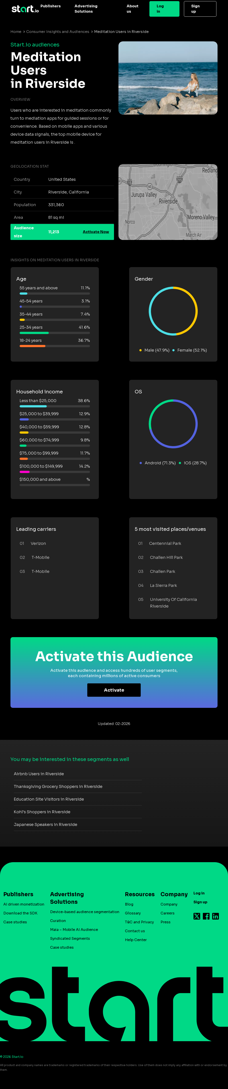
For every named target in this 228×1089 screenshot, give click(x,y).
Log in (160, 9)
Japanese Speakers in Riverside (45, 824)
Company (172, 894)
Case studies (15, 922)
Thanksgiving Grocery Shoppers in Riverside (58, 786)
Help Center (136, 940)
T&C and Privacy (139, 922)
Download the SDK (20, 913)
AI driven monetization (23, 904)
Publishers (51, 6)
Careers (168, 913)
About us (132, 9)
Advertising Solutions (86, 9)
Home (15, 31)
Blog (129, 904)
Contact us (135, 931)
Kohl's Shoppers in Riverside (42, 811)
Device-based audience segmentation (84, 912)
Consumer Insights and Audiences (57, 31)
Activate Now (96, 231)
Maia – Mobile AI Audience (74, 929)
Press (166, 922)
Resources (137, 894)
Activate (114, 690)
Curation (58, 920)
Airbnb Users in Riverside (39, 773)
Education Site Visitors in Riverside (49, 799)
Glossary (133, 913)
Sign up (195, 9)
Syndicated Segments (70, 938)
